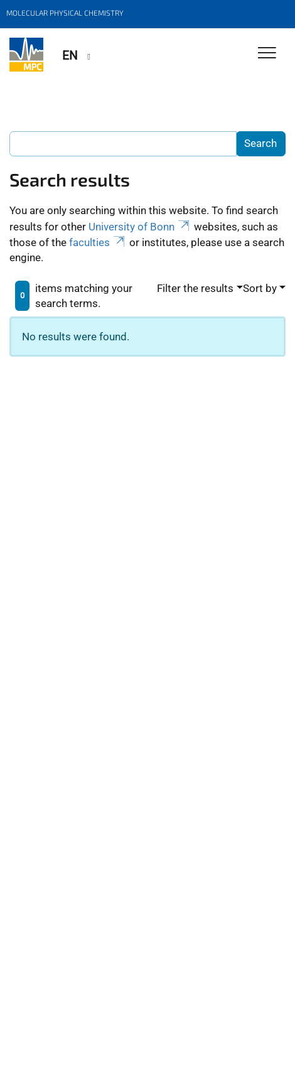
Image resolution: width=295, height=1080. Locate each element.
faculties (98, 242)
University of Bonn (139, 226)
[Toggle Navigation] (267, 54)
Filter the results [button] (195, 288)
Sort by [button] (260, 288)
